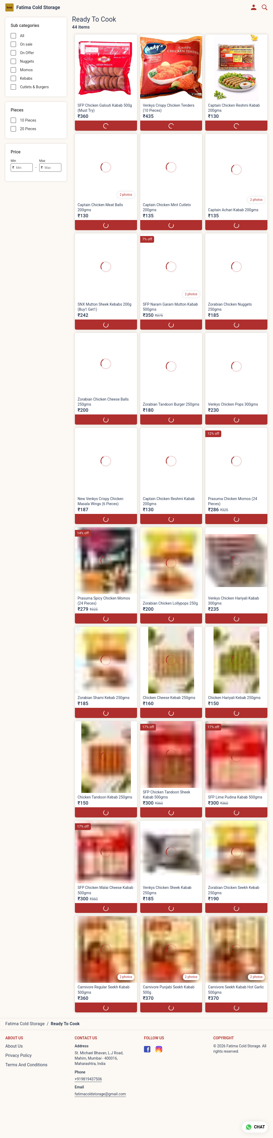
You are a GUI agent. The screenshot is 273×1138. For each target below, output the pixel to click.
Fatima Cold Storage (38, 7)
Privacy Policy (18, 1055)
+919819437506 (88, 1079)
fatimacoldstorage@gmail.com (100, 1094)
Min (13, 161)
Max (42, 161)
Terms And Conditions (26, 1064)
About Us (14, 1046)
